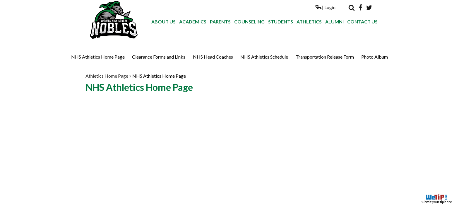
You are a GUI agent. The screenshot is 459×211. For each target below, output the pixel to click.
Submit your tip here (436, 199)
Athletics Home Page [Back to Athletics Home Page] (106, 76)
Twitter (369, 7)
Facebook (360, 7)
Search (351, 7)
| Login (325, 7)
